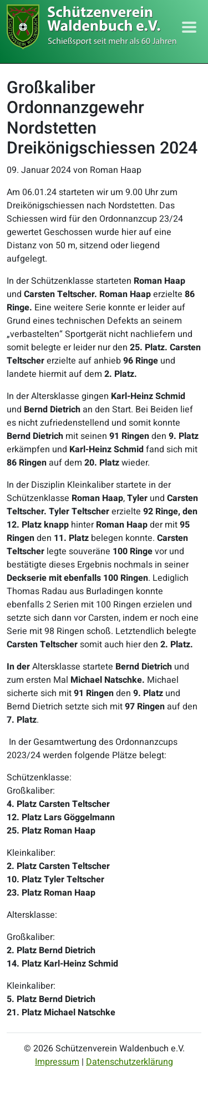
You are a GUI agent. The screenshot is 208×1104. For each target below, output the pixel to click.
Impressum (57, 1062)
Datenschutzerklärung (129, 1062)
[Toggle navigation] (189, 27)
